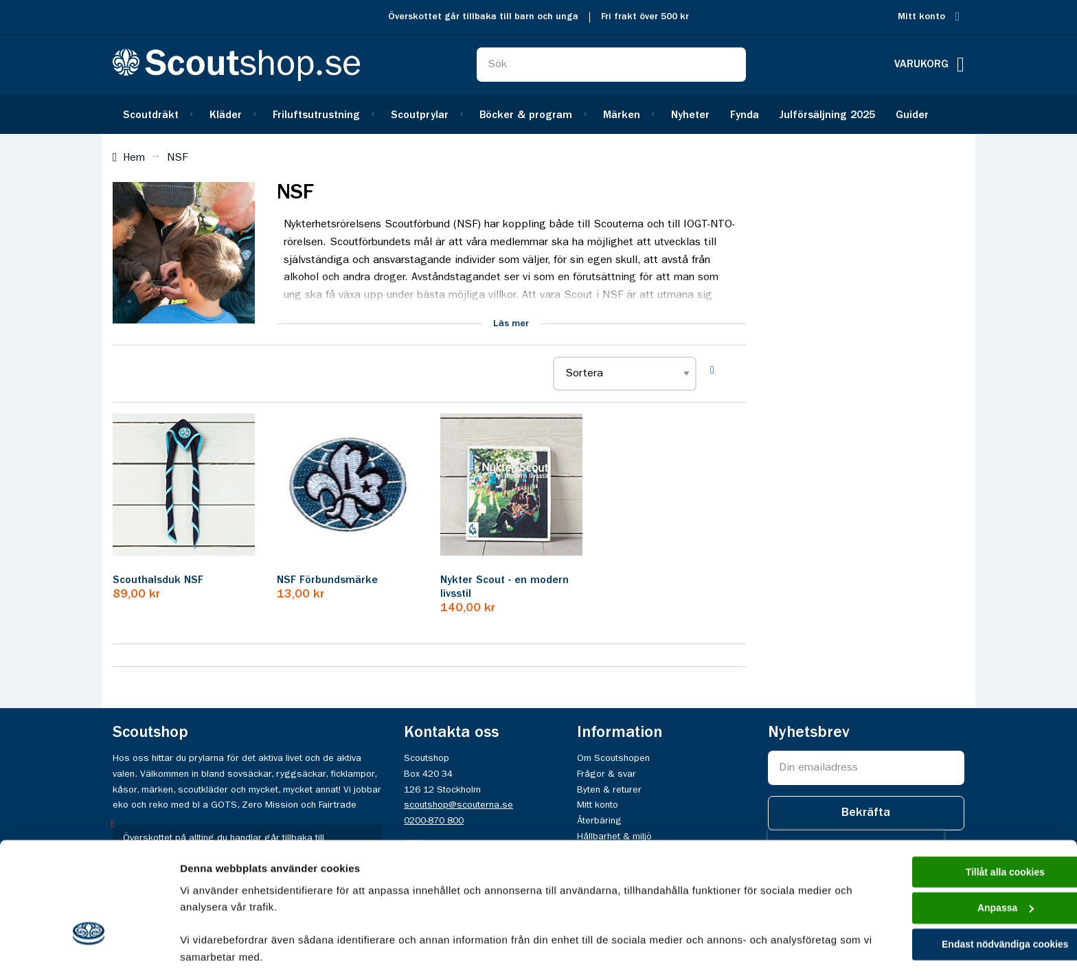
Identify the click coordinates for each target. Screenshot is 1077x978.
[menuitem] (156, 114)
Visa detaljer (210, 951)
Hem (134, 158)
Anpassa (963, 822)
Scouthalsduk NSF (158, 580)
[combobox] (611, 64)
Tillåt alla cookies (962, 782)
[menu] (538, 114)
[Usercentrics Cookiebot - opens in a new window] (89, 951)
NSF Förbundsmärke (327, 580)
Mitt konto (921, 17)
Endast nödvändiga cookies (962, 860)
